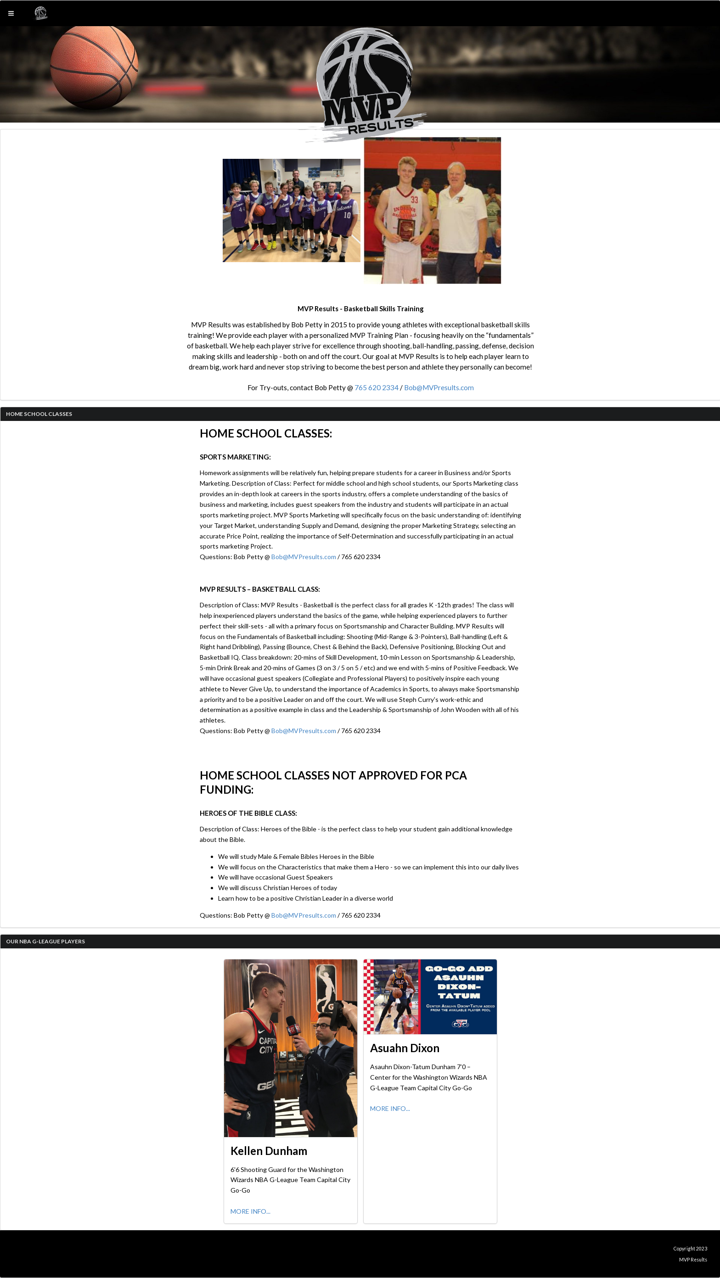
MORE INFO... (250, 1211)
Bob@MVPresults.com (439, 387)
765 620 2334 (376, 387)
